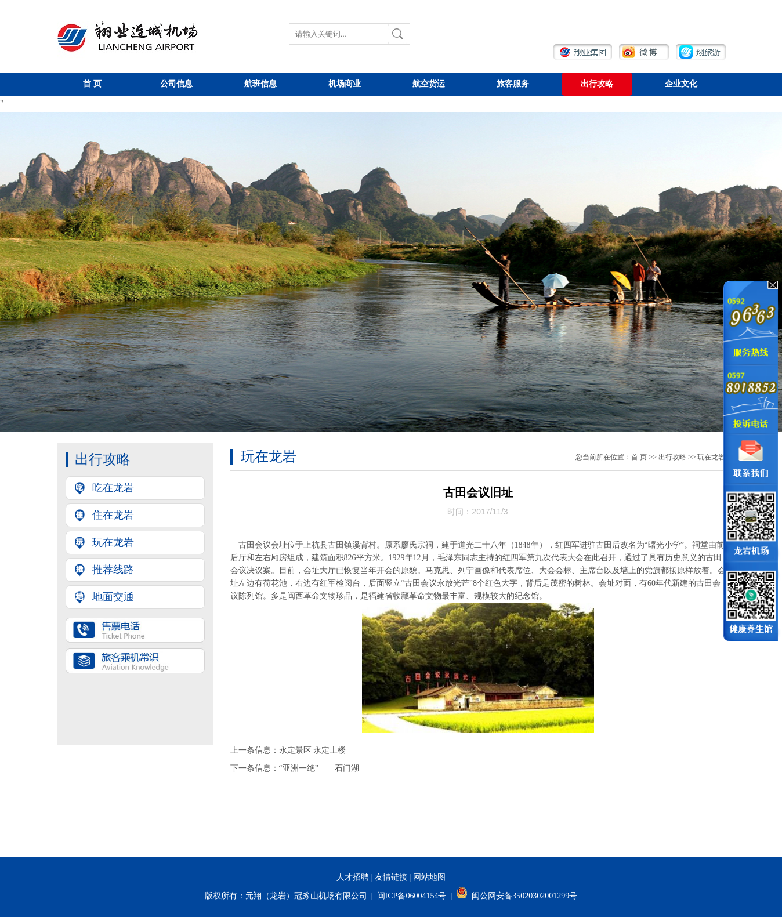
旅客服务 (513, 83)
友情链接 (391, 877)
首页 (92, 83)
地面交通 (113, 597)
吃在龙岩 (113, 488)
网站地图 (429, 877)
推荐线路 (113, 569)
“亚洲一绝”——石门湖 (319, 768)
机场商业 (344, 83)
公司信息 (176, 83)
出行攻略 (597, 83)
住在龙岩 (113, 515)
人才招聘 (352, 877)
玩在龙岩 (113, 542)
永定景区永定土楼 (312, 750)
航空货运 (428, 83)
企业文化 (681, 83)
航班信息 (260, 83)
